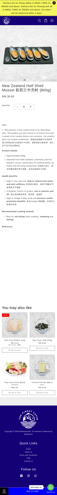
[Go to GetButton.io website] (50, 492)
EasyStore (28, 434)
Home (28, 449)
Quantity (6, 105)
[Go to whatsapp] (50, 487)
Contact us (28, 461)
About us (28, 452)
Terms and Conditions (28, 455)
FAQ (28, 458)
